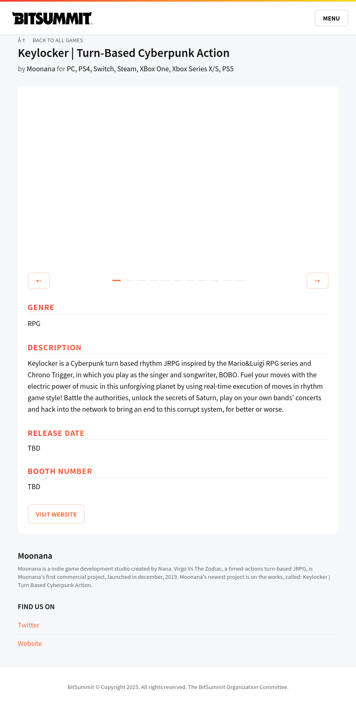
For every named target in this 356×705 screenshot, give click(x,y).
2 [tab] (129, 280)
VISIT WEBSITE (56, 514)
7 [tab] (190, 280)
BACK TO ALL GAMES (57, 40)
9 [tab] (215, 280)
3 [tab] (141, 280)
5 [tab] (166, 280)
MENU (331, 18)
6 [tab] (178, 280)
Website (30, 643)
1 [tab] (117, 280)
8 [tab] (202, 280)
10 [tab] (227, 280)
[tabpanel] (178, 180)
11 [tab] (239, 280)
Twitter (29, 625)
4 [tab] (153, 280)
